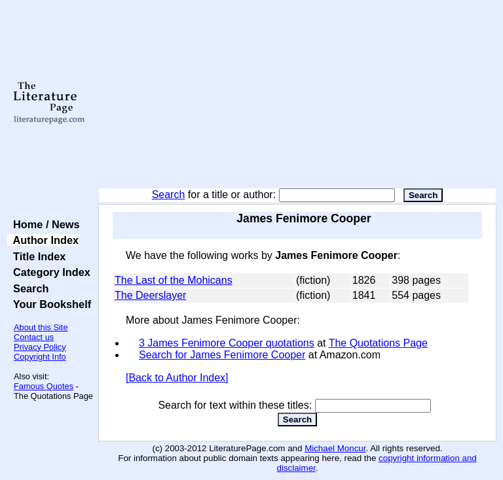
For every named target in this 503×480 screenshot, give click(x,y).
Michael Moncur (335, 448)
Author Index (43, 240)
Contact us (34, 337)
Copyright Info (40, 357)
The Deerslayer (150, 295)
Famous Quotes (43, 386)
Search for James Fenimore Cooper (222, 354)
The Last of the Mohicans (174, 280)
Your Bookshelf (49, 304)
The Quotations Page (378, 343)
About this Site (41, 327)
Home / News (43, 224)
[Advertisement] (298, 94)
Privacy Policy (40, 347)
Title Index (36, 256)
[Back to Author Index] (177, 377)
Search (168, 194)
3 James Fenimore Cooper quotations (226, 343)
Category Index (48, 272)
